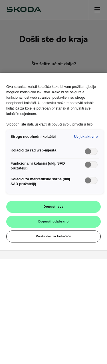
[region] (53, 218)
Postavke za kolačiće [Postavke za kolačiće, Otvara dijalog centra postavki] (53, 236)
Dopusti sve (53, 206)
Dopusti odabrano (53, 221)
